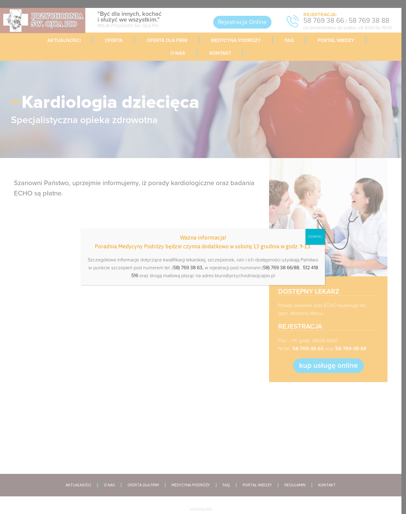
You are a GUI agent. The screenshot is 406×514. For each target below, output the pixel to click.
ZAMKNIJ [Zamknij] (315, 237)
